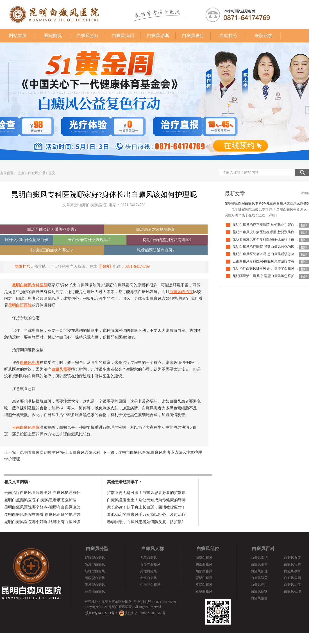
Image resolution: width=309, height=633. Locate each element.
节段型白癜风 (95, 578)
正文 (52, 173)
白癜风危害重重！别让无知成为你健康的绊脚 (146, 500)
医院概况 (53, 35)
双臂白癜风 (204, 585)
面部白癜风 (204, 558)
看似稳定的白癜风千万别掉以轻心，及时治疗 (146, 514)
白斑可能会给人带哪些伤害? (51, 229)
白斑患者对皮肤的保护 (156, 229)
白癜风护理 (36, 173)
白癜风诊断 (158, 35)
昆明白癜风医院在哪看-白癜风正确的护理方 (42, 514)
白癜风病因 (123, 35)
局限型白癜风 (95, 558)
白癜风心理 (292, 591)
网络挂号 (22, 266)
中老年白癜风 (150, 585)
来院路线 (263, 35)
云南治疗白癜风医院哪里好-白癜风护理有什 (42, 493)
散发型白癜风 (95, 564)
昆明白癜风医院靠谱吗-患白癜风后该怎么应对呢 (269, 254)
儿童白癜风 (148, 558)
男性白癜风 (148, 571)
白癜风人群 (152, 548)
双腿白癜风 (204, 591)
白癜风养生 (259, 585)
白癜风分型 (97, 548)
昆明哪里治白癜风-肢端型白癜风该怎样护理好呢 (269, 276)
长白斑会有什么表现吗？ (90, 240)
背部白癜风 (204, 578)
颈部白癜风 (204, 571)
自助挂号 (228, 35)
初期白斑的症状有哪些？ (52, 250)
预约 (304, 225)
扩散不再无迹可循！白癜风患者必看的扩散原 (146, 493)
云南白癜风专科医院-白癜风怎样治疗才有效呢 (267, 261)
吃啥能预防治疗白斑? (155, 250)
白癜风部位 (208, 548)
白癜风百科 (263, 548)
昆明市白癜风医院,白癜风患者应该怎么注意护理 (160, 452)
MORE (305, 193)
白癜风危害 (259, 598)
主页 (21, 173)
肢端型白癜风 (95, 571)
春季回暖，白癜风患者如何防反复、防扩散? (145, 522)
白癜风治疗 (88, 35)
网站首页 (18, 35)
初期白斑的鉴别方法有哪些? (166, 240)
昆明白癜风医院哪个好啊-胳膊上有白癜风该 (42, 522)
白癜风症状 (259, 591)
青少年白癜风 (150, 564)
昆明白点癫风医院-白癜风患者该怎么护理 (40, 500)
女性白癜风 (148, 578)
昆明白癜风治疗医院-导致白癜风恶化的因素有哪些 (270, 247)
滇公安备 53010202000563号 (145, 613)
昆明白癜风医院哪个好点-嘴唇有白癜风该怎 (42, 507)
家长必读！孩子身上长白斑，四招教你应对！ (146, 507)
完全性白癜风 (95, 591)
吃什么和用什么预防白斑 (26, 240)
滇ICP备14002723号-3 (101, 613)
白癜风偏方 (259, 564)
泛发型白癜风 (95, 585)
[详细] (272, 215)
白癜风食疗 (193, 35)
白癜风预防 (292, 564)
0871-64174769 (137, 266)
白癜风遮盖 (259, 578)
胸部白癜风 (204, 564)
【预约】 (105, 266)
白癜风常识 (259, 558)
